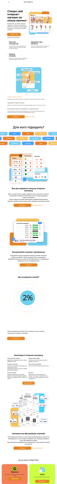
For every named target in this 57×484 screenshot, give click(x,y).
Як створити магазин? (35, 204)
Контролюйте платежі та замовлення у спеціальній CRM (22, 108)
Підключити (13, 337)
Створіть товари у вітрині (13, 96)
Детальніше (14, 477)
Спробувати (13, 116)
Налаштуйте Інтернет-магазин (15, 102)
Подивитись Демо (26, 116)
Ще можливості (28, 381)
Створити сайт (13, 34)
